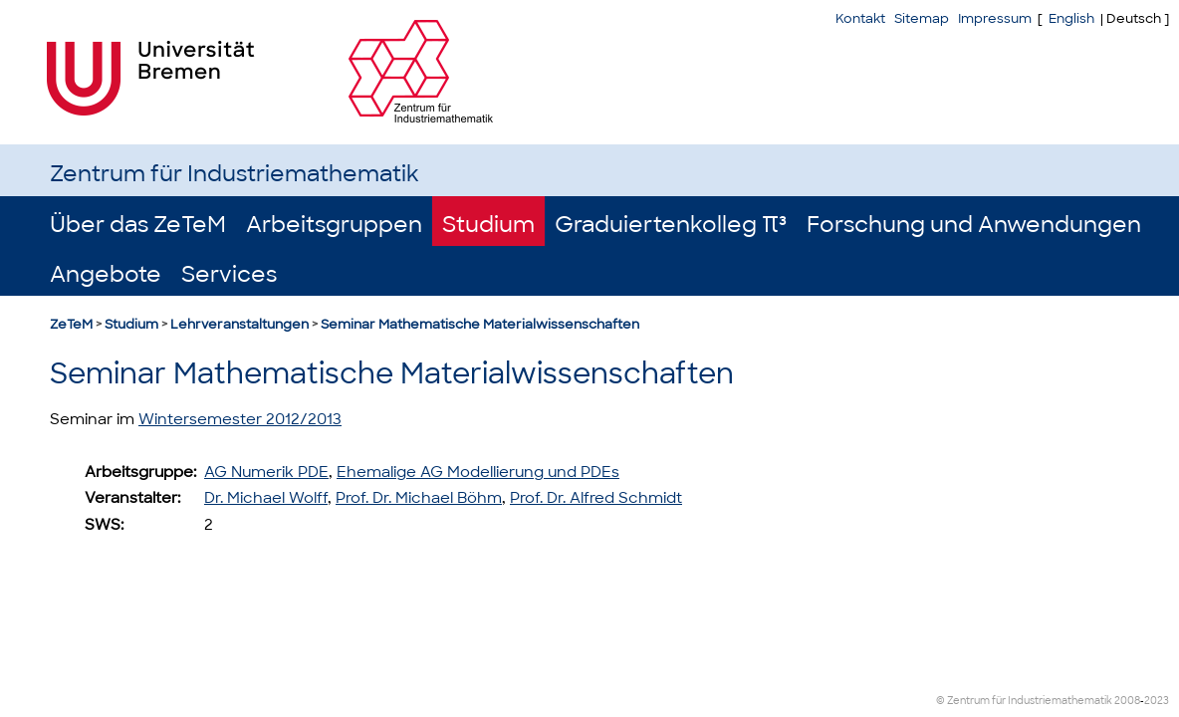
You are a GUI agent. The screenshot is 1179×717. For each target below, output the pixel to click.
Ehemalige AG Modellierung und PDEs (478, 472)
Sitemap (921, 18)
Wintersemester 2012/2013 (240, 419)
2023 (1156, 700)
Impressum (995, 18)
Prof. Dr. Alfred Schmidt (596, 498)
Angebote (105, 274)
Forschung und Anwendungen (974, 224)
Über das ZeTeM (138, 224)
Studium (488, 224)
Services (229, 274)
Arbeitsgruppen (334, 224)
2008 (1127, 700)
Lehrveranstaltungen (239, 324)
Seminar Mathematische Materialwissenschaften (480, 324)
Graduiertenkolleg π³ (671, 224)
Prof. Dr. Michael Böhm (419, 498)
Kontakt (860, 18)
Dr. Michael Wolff (266, 498)
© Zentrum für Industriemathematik (1024, 700)
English (1071, 18)
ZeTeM (71, 324)
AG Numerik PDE (266, 472)
